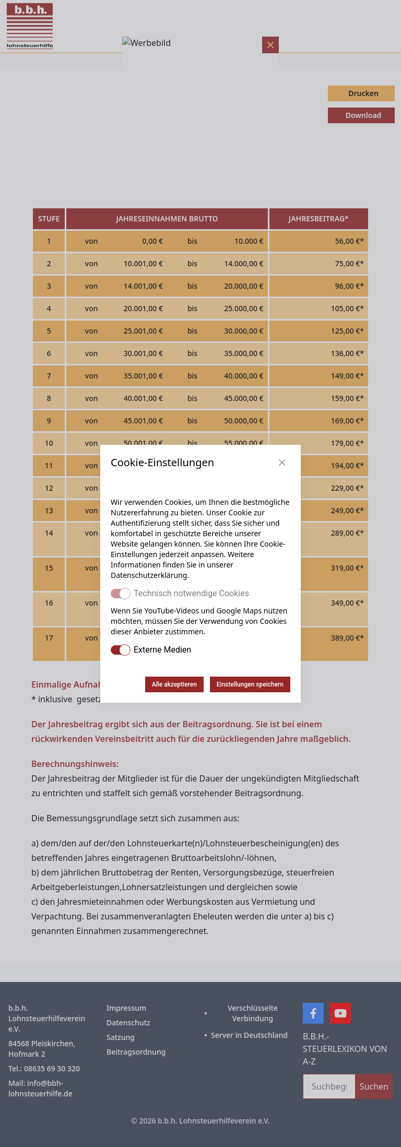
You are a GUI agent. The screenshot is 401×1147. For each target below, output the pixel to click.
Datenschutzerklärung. (150, 575)
